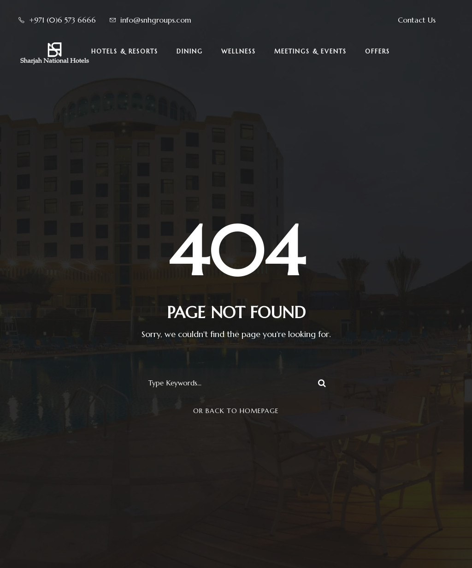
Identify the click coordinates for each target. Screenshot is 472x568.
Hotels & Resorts (124, 51)
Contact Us (417, 19)
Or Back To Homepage (236, 411)
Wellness (238, 51)
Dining (190, 51)
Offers (377, 51)
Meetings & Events (310, 51)
